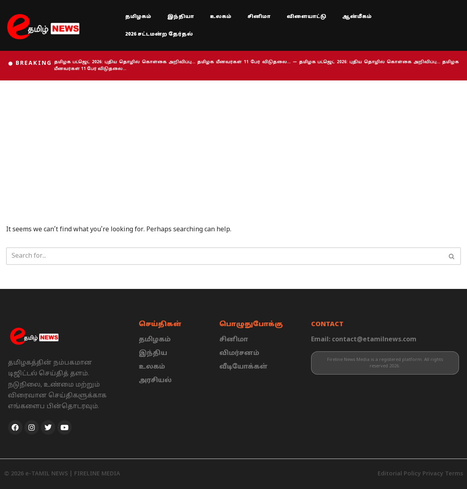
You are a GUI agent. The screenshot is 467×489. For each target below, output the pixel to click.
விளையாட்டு (306, 17)
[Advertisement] (233, 140)
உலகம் (220, 17)
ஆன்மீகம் (357, 17)
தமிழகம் (138, 17)
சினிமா (259, 17)
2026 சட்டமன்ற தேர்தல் (159, 34)
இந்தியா (180, 17)
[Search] (224, 256)
